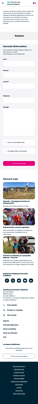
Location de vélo (19, 372)
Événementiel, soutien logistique (16, 227)
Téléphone (6, 96)
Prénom (5, 70)
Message (6, 107)
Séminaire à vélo (19, 369)
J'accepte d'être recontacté (17, 151)
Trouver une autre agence (19, 356)
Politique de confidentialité (19, 381)
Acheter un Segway (19, 375)
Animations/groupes (10, 325)
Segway (6, 321)
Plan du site (19, 390)
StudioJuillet (19, 384)
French (35, 3)
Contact (19, 387)
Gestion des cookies (19, 393)
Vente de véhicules (10, 333)
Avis (4, 337)
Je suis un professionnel (16, 142)
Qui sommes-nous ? (19, 366)
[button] (1, 42)
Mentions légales (19, 378)
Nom (4, 59)
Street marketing (9, 329)
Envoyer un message (15, 310)
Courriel (5, 81)
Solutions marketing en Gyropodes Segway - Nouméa (17, 256)
